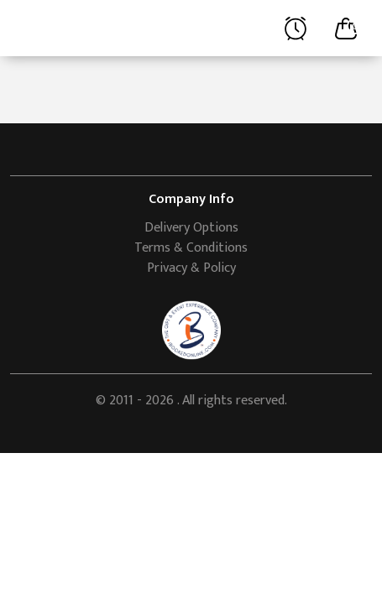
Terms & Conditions (191, 248)
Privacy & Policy (191, 268)
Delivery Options (191, 227)
